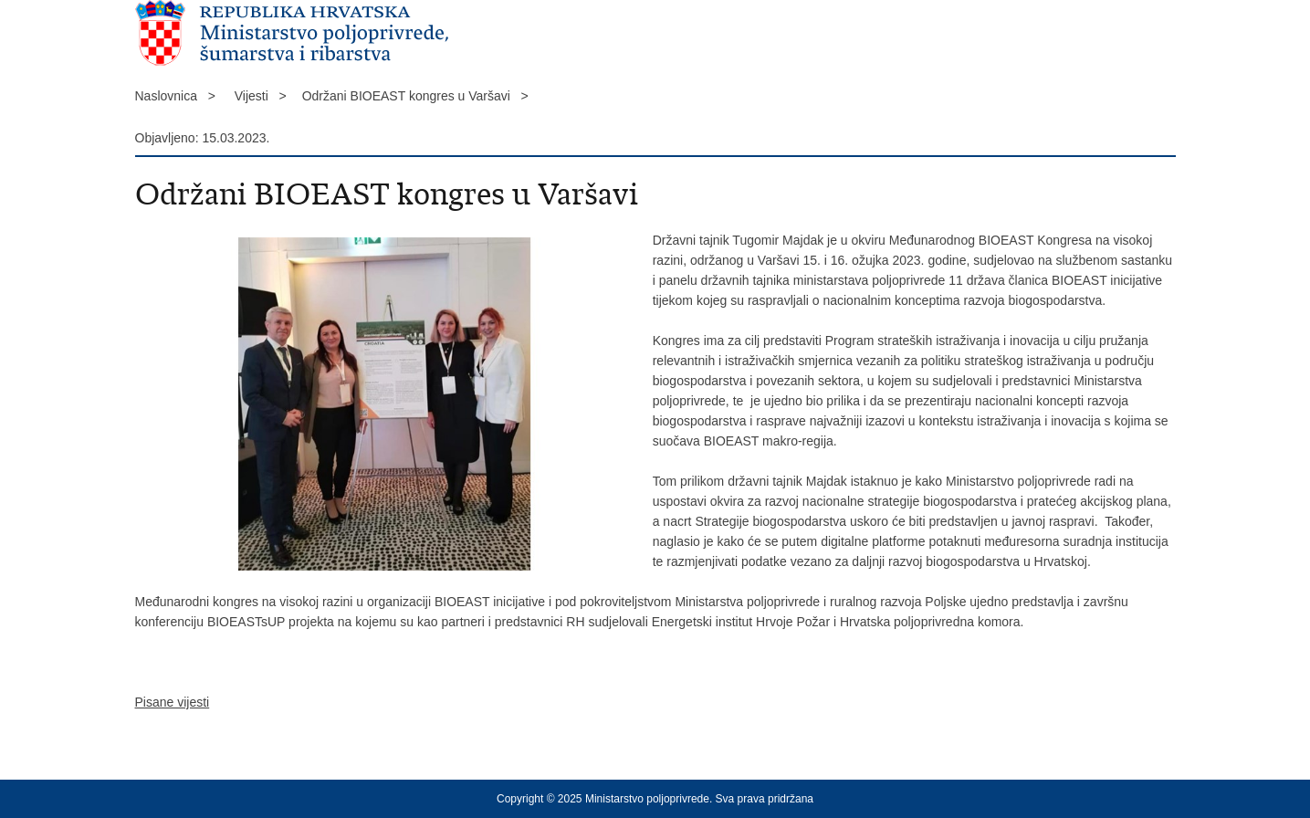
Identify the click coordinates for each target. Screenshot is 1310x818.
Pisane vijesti (172, 702)
